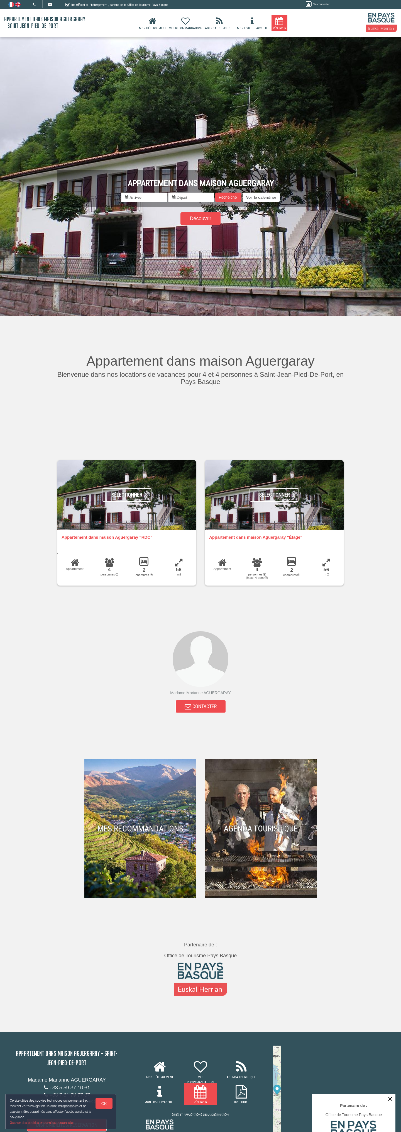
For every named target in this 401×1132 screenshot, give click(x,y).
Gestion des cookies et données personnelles (42, 1123)
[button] (261, 197)
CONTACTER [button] (201, 707)
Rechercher (228, 197)
